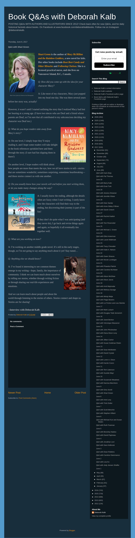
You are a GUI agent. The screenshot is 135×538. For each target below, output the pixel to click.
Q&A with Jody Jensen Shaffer (107, 465)
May (98, 473)
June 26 (99, 220)
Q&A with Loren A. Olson (105, 360)
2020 (97, 137)
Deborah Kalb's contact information (107, 88)
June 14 (99, 336)
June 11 (99, 366)
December (101, 150)
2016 (97, 490)
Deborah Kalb (100, 512)
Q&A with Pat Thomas (104, 176)
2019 (97, 140)
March (99, 479)
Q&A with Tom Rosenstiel (105, 223)
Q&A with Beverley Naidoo (106, 432)
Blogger (72, 530)
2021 (97, 134)
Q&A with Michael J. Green (106, 230)
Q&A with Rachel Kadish (105, 216)
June (99, 170)
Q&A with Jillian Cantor (105, 340)
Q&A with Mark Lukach (105, 310)
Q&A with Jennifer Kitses (105, 196)
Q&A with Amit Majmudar (105, 286)
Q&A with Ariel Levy (103, 400)
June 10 (99, 376)
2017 (97, 147)
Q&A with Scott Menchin (105, 410)
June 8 (98, 396)
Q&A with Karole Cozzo (105, 363)
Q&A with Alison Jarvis (104, 280)
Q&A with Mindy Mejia (104, 296)
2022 (97, 130)
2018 (97, 144)
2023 (97, 127)
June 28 (99, 200)
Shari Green (44, 54)
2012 (97, 504)
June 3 (98, 449)
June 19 (99, 283)
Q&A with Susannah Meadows (107, 380)
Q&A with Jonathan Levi (105, 442)
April (99, 476)
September (101, 160)
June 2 (98, 459)
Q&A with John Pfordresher (106, 330)
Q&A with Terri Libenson (105, 370)
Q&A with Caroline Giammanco (108, 455)
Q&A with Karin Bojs (103, 173)
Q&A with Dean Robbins (105, 452)
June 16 (99, 316)
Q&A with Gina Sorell (104, 390)
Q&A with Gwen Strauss (105, 256)
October (100, 157)
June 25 (99, 226)
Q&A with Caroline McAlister (107, 270)
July (98, 167)
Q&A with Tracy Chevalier (105, 246)
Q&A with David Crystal (105, 353)
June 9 (98, 386)
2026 (97, 117)
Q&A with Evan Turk (103, 186)
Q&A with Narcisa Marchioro (107, 383)
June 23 (99, 243)
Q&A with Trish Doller (104, 403)
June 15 (99, 326)
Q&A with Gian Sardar (104, 203)
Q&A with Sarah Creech (105, 210)
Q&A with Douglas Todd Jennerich (109, 313)
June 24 (99, 233)
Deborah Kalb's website (103, 91)
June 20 (99, 273)
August (99, 163)
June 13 (99, 346)
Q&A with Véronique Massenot (107, 323)
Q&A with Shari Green (104, 393)
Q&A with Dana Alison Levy (106, 333)
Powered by (109, 73)
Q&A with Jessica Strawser (106, 193)
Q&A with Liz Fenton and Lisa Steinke (110, 303)
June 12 (99, 356)
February (100, 483)
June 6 (98, 416)
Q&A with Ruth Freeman (105, 425)
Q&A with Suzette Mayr (105, 373)
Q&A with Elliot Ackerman (105, 236)
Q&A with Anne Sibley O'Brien (107, 206)
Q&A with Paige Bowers (105, 300)
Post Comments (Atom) (28, 398)
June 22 (99, 253)
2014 (97, 497)
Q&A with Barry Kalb (104, 183)
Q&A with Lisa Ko (102, 462)
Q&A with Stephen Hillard (105, 413)
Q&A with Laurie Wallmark (106, 240)
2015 (97, 494)
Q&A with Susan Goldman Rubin (108, 343)
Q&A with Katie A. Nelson (105, 250)
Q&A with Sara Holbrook (105, 445)
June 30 (99, 180)
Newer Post (14, 392)
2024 (97, 124)
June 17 (99, 306)
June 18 (99, 293)
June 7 (98, 406)
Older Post (80, 392)
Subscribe (109, 65)
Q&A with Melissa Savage (106, 290)
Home (47, 392)
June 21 (99, 263)
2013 (97, 500)
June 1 (98, 469)
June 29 (99, 190)
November (101, 153)
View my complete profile (101, 516)
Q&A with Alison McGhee (105, 276)
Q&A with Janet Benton (105, 320)
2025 (97, 120)
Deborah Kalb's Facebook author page (108, 94)
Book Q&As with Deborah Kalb (62, 16)
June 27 (99, 213)
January (100, 486)
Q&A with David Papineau (106, 435)
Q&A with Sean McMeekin (106, 350)
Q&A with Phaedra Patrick (106, 266)
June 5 (98, 429)
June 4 (98, 439)
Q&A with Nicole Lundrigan (106, 260)
